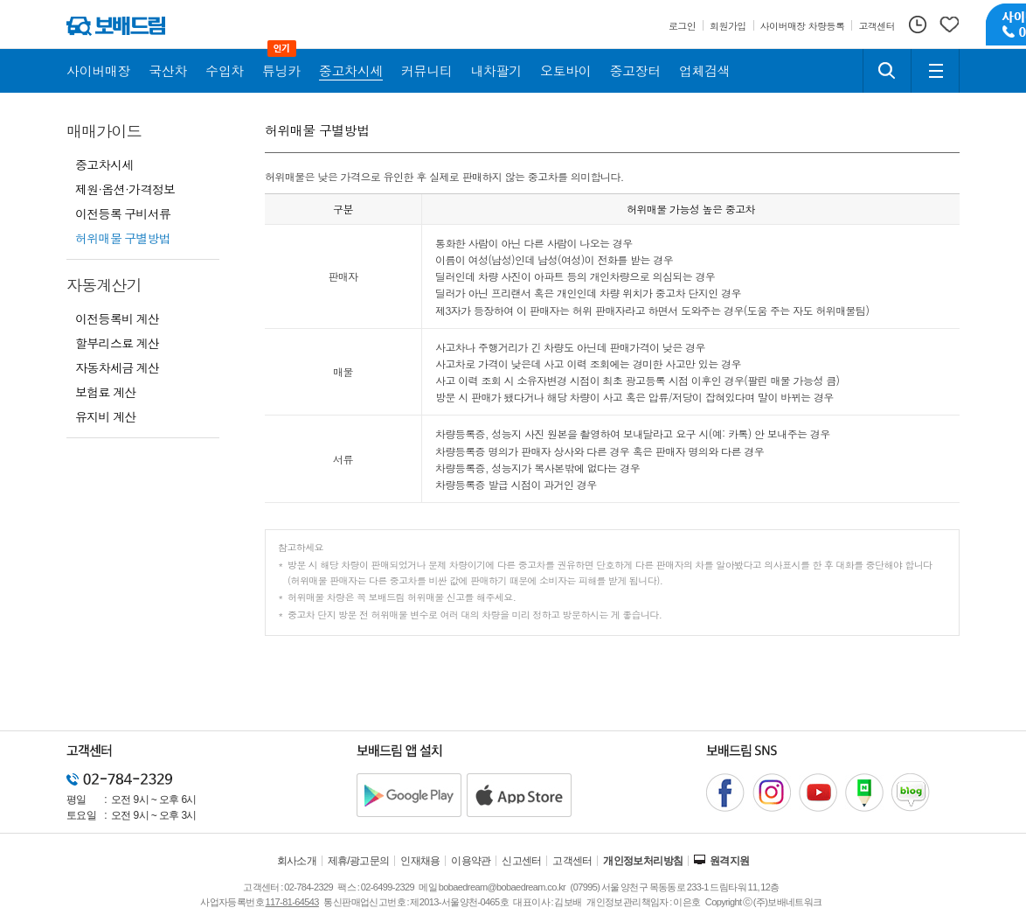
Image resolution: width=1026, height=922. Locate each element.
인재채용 (420, 861)
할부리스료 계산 (117, 343)
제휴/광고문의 (359, 861)
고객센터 (572, 861)
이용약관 (471, 861)
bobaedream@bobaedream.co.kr (502, 887)
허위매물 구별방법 (122, 238)
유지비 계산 (105, 416)
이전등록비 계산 (117, 318)
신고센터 (522, 861)
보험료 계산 (105, 392)
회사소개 (297, 861)
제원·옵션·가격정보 (125, 189)
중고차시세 (104, 164)
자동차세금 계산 (117, 367)
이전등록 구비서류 (122, 213)
